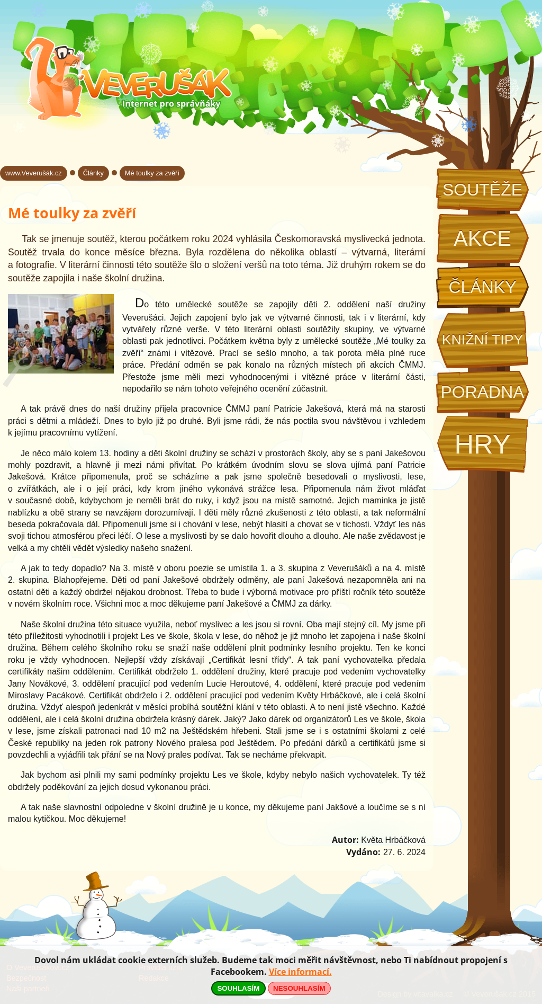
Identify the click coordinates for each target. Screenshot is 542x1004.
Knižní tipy (482, 340)
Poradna (482, 392)
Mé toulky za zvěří (152, 173)
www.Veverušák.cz (33, 173)
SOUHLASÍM (238, 988)
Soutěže (482, 189)
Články (482, 287)
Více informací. (300, 972)
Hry (482, 444)
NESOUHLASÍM (299, 988)
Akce (482, 238)
